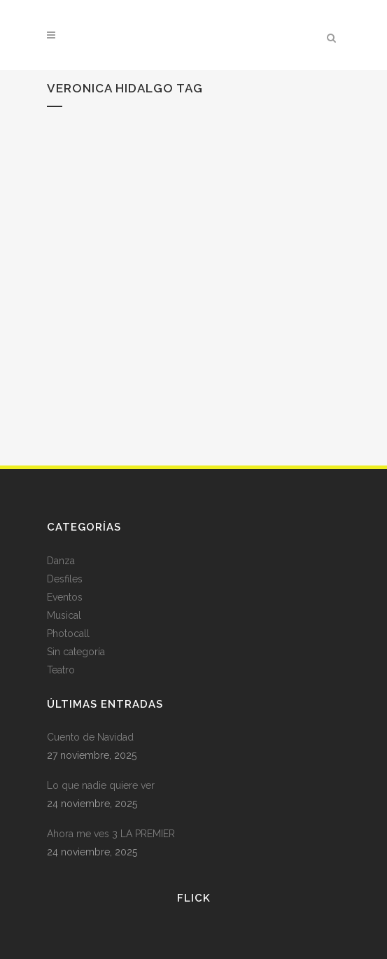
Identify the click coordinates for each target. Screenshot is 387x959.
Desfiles (65, 578)
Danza (61, 560)
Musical (64, 615)
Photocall (68, 633)
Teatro (61, 670)
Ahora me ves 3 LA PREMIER (111, 833)
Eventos (65, 597)
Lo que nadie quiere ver (102, 785)
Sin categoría (76, 651)
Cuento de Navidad (90, 737)
